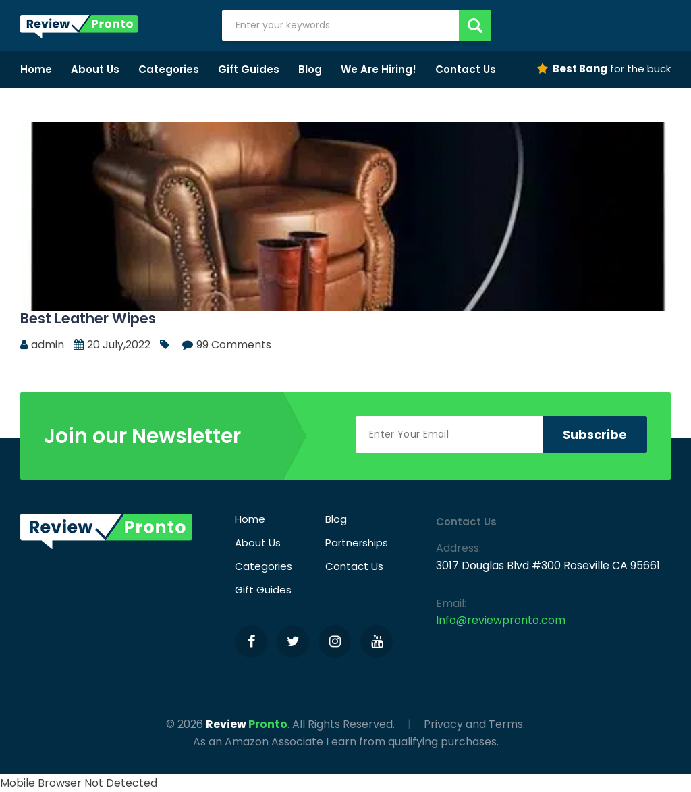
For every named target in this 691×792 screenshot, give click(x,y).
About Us (95, 69)
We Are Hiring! (378, 69)
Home (36, 69)
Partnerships (356, 542)
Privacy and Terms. (474, 724)
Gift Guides (248, 69)
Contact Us (465, 69)
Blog (310, 69)
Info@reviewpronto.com (500, 620)
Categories (168, 69)
